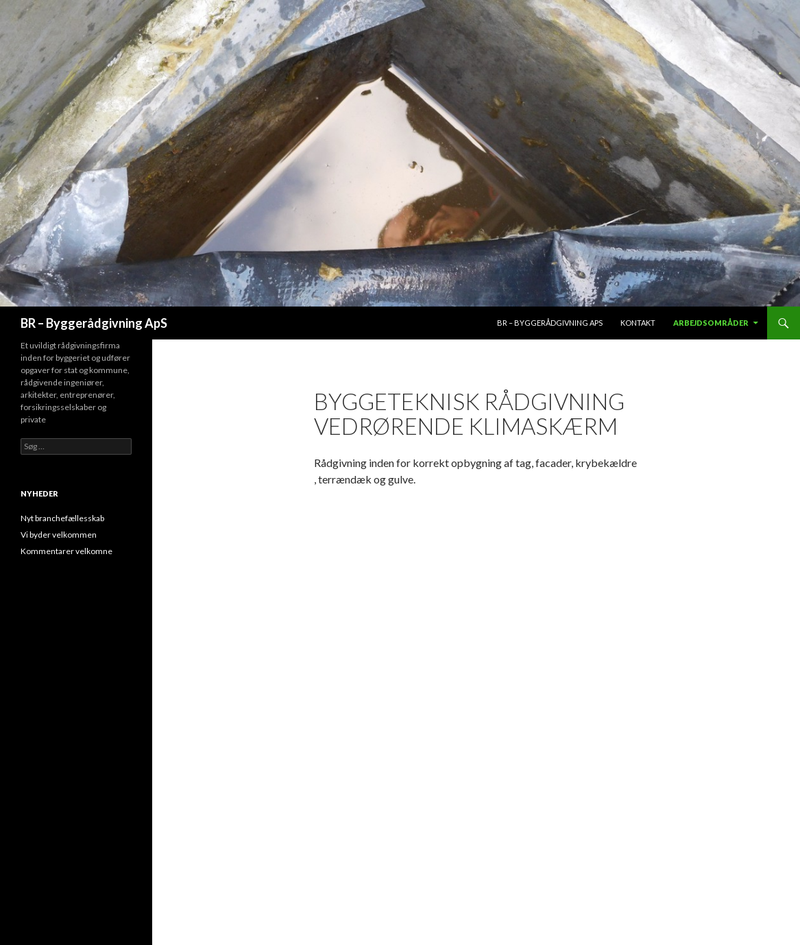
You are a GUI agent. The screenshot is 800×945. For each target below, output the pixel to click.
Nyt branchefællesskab (62, 518)
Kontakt (637, 322)
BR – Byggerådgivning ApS (94, 323)
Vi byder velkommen (59, 534)
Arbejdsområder (711, 322)
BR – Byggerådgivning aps (550, 322)
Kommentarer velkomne (66, 551)
